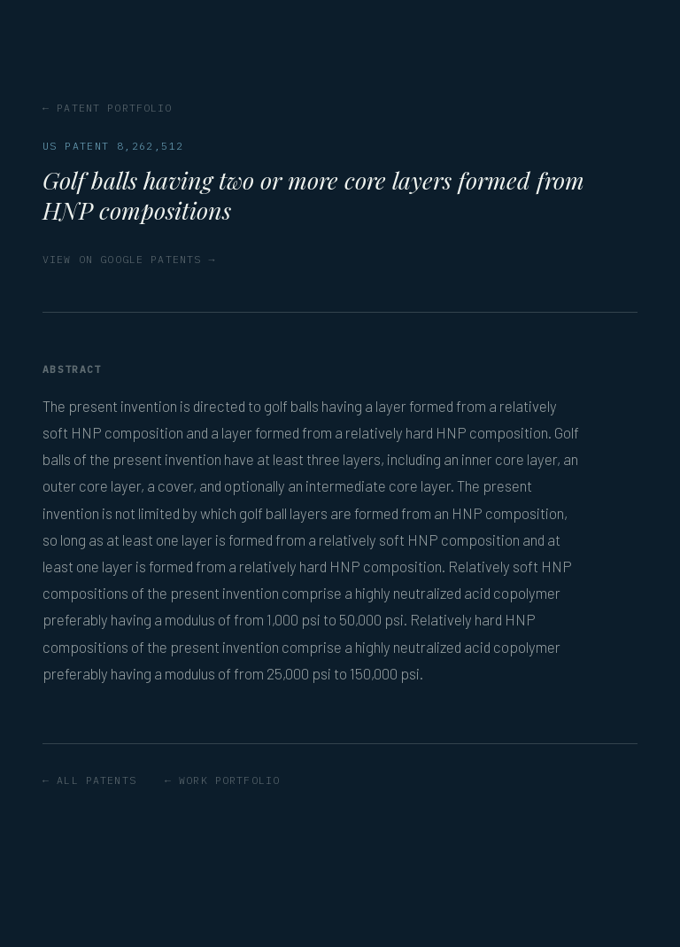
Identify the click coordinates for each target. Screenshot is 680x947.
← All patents (89, 780)
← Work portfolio (222, 780)
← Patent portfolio (107, 107)
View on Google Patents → (129, 259)
